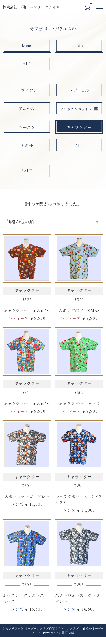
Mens (27, 46)
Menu (100, 4)
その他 (27, 145)
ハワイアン (27, 90)
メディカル (79, 90)
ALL (27, 64)
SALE (26, 171)
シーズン (27, 127)
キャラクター (79, 127)
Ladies (79, 46)
